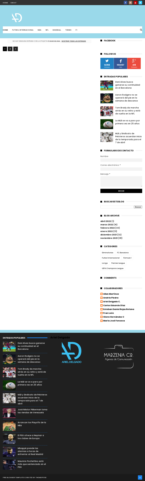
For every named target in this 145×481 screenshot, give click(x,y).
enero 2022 (106, 231)
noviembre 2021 (109, 238)
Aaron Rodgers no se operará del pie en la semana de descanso (126, 97)
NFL (47, 30)
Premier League (118, 263)
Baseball (57, 30)
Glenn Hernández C (113, 317)
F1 (76, 30)
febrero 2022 (107, 227)
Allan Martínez (111, 294)
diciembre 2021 (108, 234)
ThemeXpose (41, 477)
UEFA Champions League (112, 268)
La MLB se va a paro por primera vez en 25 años (127, 122)
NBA (39, 30)
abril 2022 (105, 221)
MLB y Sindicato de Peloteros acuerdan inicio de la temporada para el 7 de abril (128, 138)
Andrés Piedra (110, 298)
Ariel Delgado (60, 337)
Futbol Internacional (22, 30)
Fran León (108, 313)
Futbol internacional (111, 258)
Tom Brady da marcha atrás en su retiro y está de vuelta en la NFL (127, 110)
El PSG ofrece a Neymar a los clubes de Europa (31, 437)
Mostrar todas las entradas (74, 41)
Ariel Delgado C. (111, 301)
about (13, 3)
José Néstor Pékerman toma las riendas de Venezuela (32, 411)
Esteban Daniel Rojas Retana (118, 309)
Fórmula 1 (127, 258)
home (5, 3)
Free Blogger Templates (14, 477)
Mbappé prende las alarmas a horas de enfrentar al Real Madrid (30, 451)
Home (5, 30)
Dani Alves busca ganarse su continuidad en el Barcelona (127, 84)
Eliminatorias (107, 252)
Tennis (68, 30)
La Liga (105, 263)
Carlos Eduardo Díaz (114, 305)
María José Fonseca (114, 321)
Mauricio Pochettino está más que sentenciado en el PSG (32, 464)
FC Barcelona (123, 252)
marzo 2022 (106, 224)
